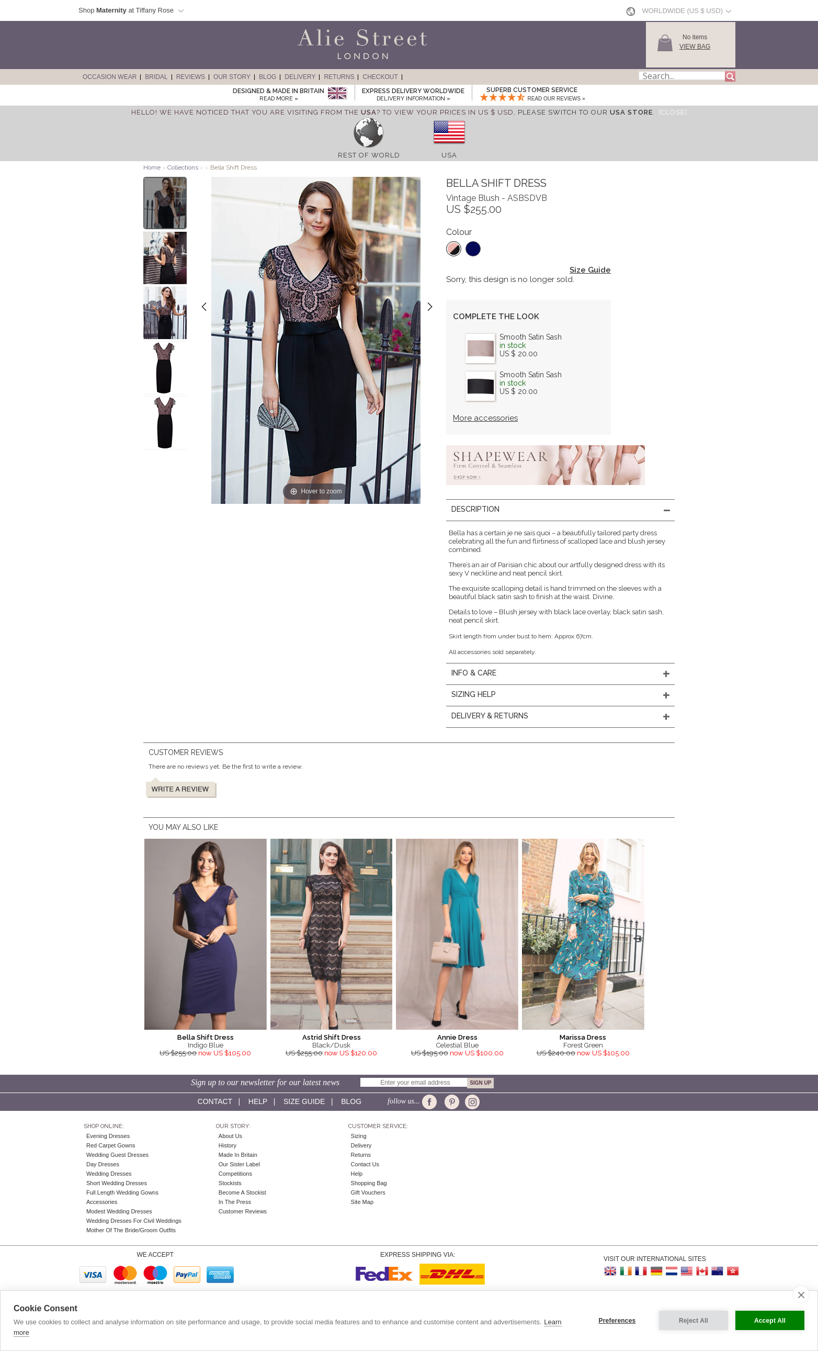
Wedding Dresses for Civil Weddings (133, 1221)
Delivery (300, 77)
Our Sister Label (239, 1164)
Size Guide (590, 270)
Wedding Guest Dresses (117, 1155)
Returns (339, 77)
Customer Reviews (243, 1211)
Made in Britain (238, 1155)
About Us (230, 1136)
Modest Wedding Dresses (119, 1211)
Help (257, 1101)
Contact (215, 1101)
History (227, 1145)
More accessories (485, 418)
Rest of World (369, 155)
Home (152, 167)
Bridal (156, 77)
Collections (183, 167)
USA (449, 155)
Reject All (693, 1320)
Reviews (190, 77)
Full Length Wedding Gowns (122, 1192)
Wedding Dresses (109, 1173)
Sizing (359, 1136)
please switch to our (585, 112)
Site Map (362, 1202)
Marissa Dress (583, 1037)
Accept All (770, 1320)
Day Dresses (102, 1164)
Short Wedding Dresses (116, 1183)
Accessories (101, 1202)
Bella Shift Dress (205, 1037)
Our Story (232, 77)
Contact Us (365, 1164)
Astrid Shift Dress (331, 1037)
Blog (267, 77)
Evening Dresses (108, 1136)
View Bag (694, 46)
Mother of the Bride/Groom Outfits (131, 1230)
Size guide (304, 1101)
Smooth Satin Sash (530, 337)
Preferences (617, 1320)
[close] (801, 1294)
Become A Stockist (242, 1192)
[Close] (673, 112)
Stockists (230, 1183)
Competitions (235, 1173)
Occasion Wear (110, 77)
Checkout (379, 77)
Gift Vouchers (368, 1192)
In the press (235, 1202)
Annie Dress (457, 1037)
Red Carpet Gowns (110, 1145)
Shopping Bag (369, 1183)
